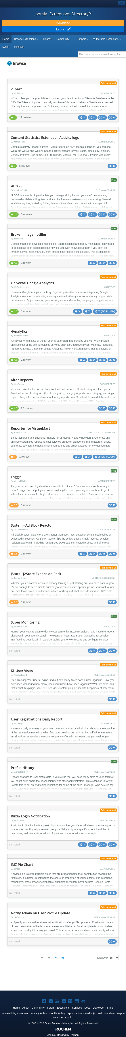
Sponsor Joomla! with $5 (82, 1013)
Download (63, 23)
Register (19, 46)
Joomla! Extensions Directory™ (63, 13)
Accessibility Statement (15, 1013)
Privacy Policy (39, 1013)
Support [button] (82, 39)
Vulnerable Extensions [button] (107, 39)
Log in (5, 46)
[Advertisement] (50, 978)
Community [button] (64, 39)
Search (47, 39)
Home (5, 39)
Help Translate (106, 1013)
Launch (63, 29)
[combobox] (102, 54)
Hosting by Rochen (63, 1035)
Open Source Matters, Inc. (60, 1023)
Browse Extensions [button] (26, 39)
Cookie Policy (57, 1013)
